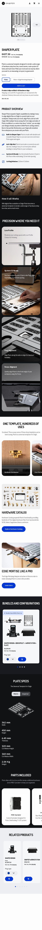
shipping (20, 54)
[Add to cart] (22, 659)
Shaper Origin (10, 858)
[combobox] (10, 659)
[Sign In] (29, 3)
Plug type (7, 655)
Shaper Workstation (32, 860)
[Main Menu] (39, 3)
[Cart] (34, 3)
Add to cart (21, 86)
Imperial (25, 694)
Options (4, 75)
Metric (16, 694)
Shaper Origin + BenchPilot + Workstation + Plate (20, 644)
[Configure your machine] (9, 879)
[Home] (11, 3)
